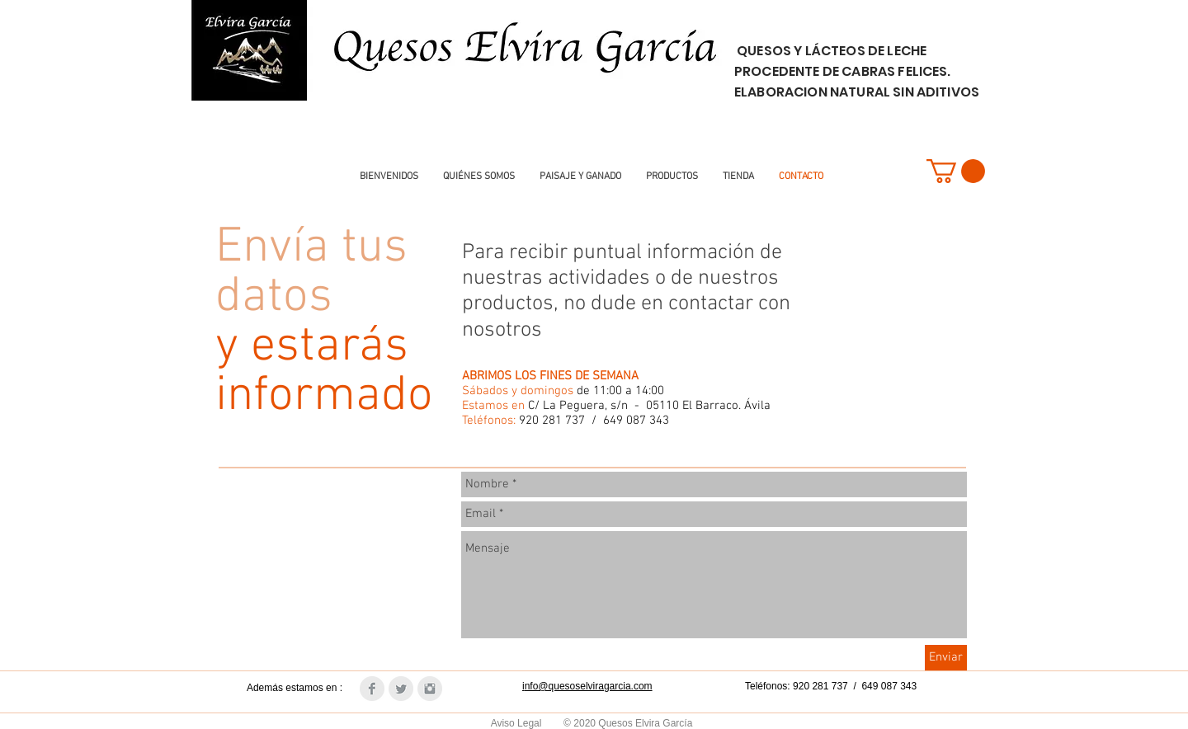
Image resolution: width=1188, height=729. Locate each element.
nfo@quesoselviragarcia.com (589, 686)
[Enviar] (946, 657)
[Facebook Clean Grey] (372, 688)
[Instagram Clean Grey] (429, 688)
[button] (955, 171)
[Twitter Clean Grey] (401, 688)
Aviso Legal (517, 723)
